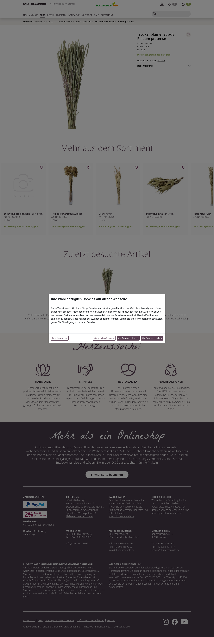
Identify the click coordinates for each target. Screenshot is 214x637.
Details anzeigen (59, 338)
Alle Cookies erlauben (152, 338)
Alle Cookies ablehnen (128, 338)
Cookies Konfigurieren (104, 338)
